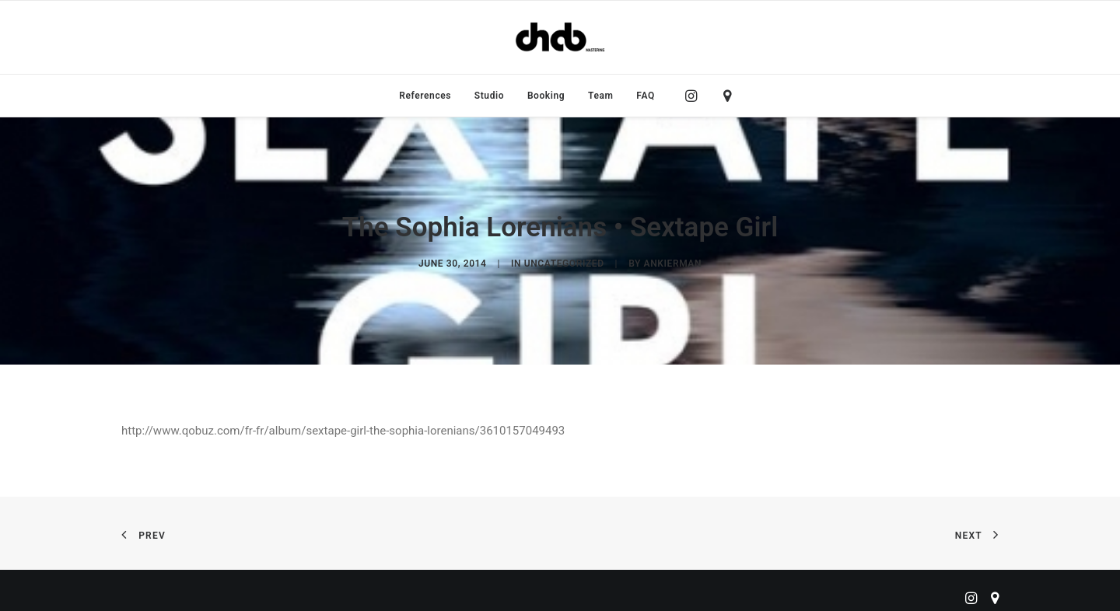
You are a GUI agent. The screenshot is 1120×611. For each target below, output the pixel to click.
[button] (695, 96)
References (425, 95)
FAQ (645, 95)
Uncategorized (564, 259)
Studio (489, 95)
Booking (546, 95)
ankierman (673, 259)
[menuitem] (425, 96)
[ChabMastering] (560, 37)
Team (601, 95)
